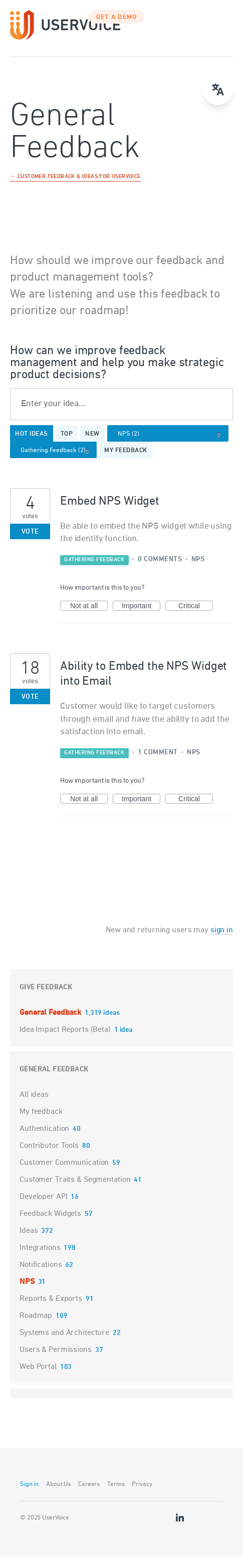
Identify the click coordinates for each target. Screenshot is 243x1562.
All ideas (34, 1101)
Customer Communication (64, 1169)
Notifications (41, 1271)
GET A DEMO (116, 24)
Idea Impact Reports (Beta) (66, 1036)
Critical (195, 612)
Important (141, 612)
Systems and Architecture (64, 1339)
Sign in (29, 1490)
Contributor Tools (49, 1152)
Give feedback (46, 993)
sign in (221, 936)
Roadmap (36, 1322)
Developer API (43, 1203)
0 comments (160, 565)
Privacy (142, 1490)
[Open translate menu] (218, 90)
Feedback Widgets (50, 1220)
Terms (115, 1490)
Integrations (40, 1254)
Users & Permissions (56, 1356)
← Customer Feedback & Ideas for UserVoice (75, 183)
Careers (89, 1490)
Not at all (89, 612)
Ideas (29, 1237)
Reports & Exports (51, 1305)
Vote (30, 538)
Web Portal (38, 1373)
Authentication (44, 1135)
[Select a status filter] (56, 457)
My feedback (125, 457)
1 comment (158, 758)
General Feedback (51, 1019)
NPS (198, 565)
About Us (58, 1490)
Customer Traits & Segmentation (75, 1186)
